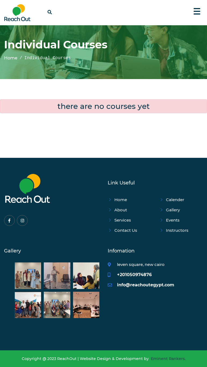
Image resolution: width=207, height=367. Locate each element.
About (117, 209)
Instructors (173, 230)
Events (169, 220)
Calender (171, 199)
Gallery (169, 209)
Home (10, 58)
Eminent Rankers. (168, 358)
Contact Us (122, 230)
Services (119, 220)
